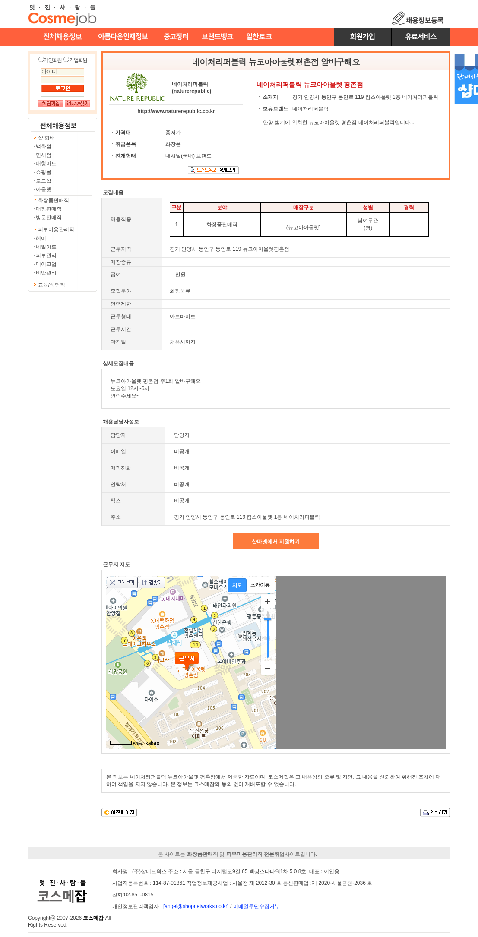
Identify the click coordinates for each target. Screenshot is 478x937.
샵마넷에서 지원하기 (276, 542)
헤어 (41, 238)
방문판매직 (49, 218)
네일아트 (46, 247)
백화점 (43, 146)
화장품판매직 (53, 200)
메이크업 (46, 264)
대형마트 (46, 164)
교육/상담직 (51, 285)
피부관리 (46, 255)
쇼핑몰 (43, 172)
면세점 (43, 155)
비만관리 (46, 273)
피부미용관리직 (56, 230)
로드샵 (43, 181)
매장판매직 (49, 209)
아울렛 (43, 189)
